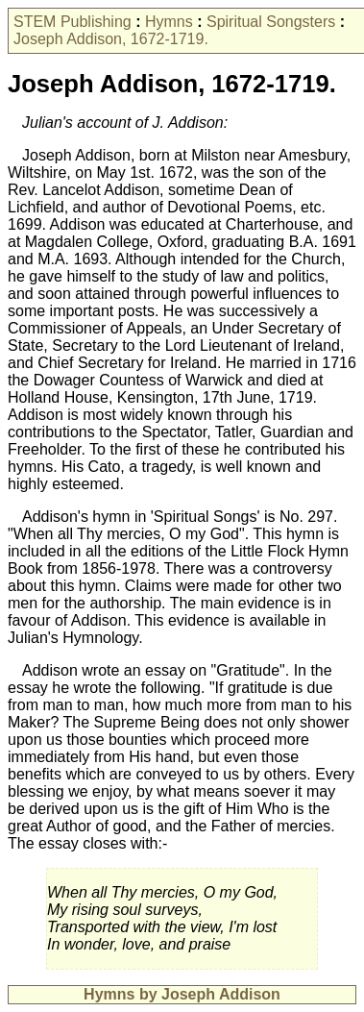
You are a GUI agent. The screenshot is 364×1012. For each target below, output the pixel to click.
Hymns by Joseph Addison (182, 994)
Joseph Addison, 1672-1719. (110, 39)
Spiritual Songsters (270, 21)
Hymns (169, 21)
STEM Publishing (72, 21)
